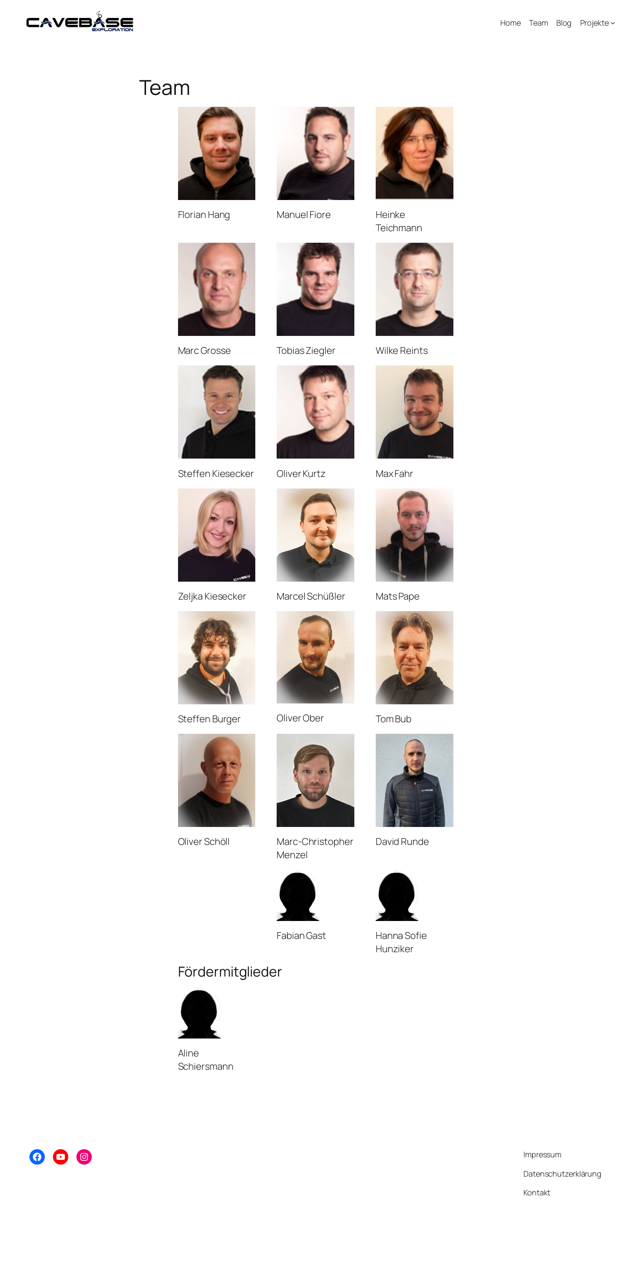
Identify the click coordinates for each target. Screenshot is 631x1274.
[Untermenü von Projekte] (613, 23)
